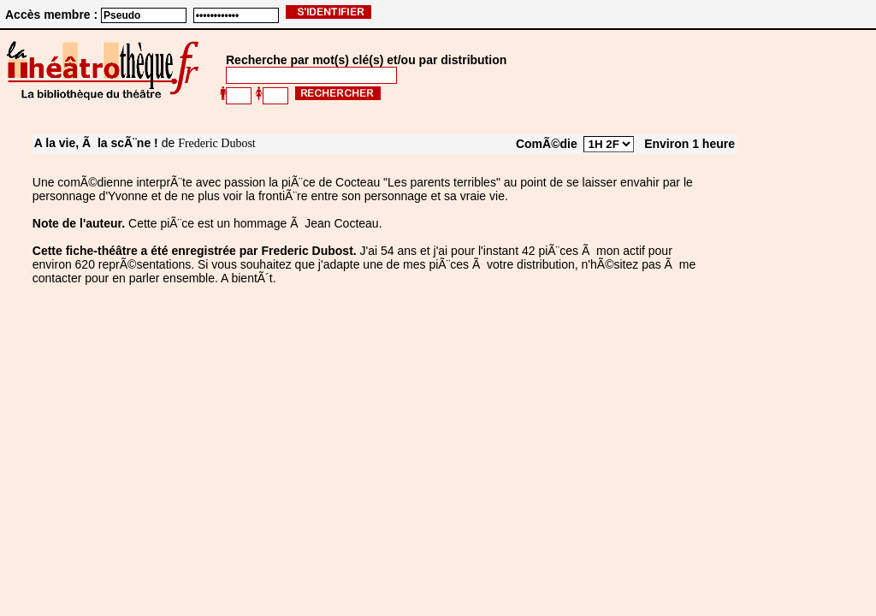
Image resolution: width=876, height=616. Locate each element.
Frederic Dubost (217, 143)
